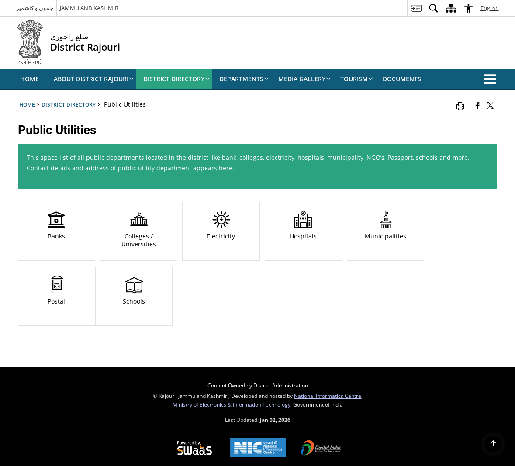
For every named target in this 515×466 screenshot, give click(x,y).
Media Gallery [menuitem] (304, 79)
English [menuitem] (489, 8)
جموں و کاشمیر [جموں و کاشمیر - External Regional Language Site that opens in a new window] (34, 8)
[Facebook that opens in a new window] (477, 105)
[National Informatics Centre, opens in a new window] (258, 448)
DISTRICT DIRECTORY (68, 104)
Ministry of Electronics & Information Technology (231, 404)
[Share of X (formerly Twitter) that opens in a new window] (490, 105)
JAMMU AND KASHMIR (89, 8)
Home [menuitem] (29, 79)
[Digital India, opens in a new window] (321, 448)
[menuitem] (416, 8)
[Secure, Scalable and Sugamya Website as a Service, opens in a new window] (194, 448)
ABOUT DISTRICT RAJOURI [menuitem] (94, 79)
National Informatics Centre (327, 395)
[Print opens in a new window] (462, 105)
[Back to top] (493, 444)
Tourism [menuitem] (356, 79)
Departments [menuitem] (244, 79)
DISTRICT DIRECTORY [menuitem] (176, 79)
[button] (491, 79)
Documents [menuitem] (402, 79)
